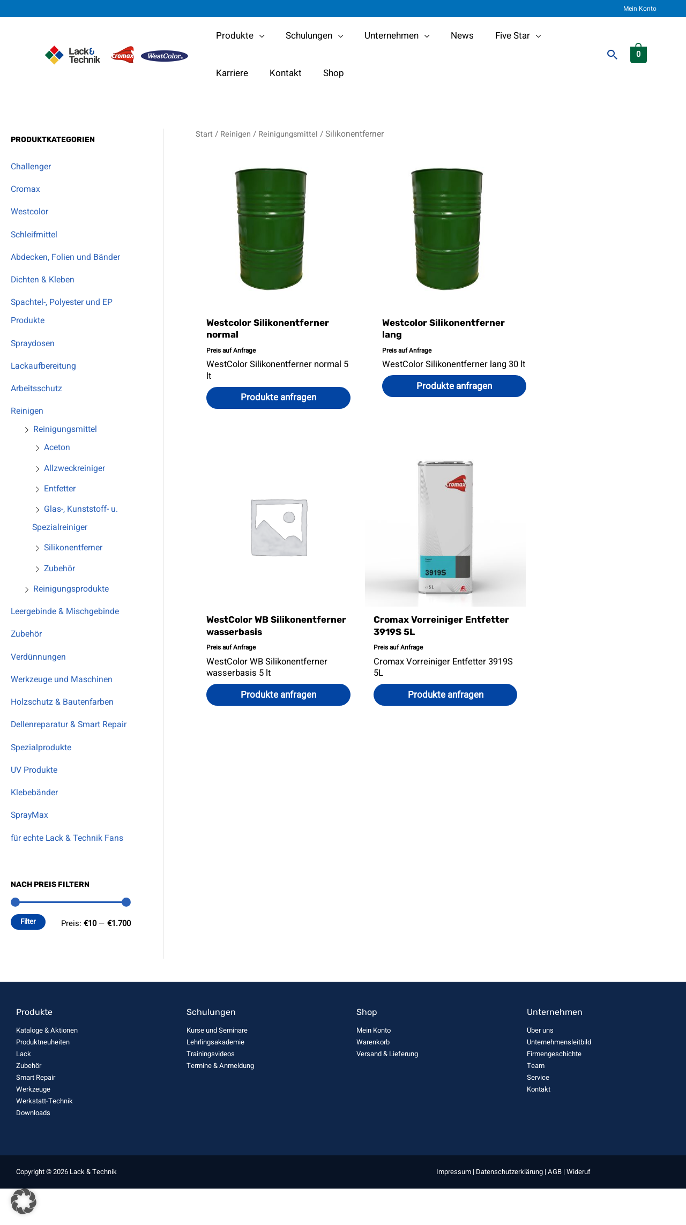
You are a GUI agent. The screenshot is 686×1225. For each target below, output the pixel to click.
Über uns (540, 1067)
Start (204, 134)
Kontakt (230, 73)
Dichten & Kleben (45, 279)
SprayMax (31, 833)
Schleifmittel (36, 234)
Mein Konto (644, 8)
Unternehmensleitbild (559, 1078)
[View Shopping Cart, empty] (638, 54)
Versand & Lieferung (387, 1090)
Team (536, 1102)
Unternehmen (383, 35)
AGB (555, 1208)
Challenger (32, 166)
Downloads (33, 1149)
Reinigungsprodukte (74, 588)
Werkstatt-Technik (44, 1137)
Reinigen (28, 410)
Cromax (26, 189)
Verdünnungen (40, 656)
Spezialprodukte (44, 765)
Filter (28, 958)
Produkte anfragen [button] (597, 410)
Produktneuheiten (43, 1078)
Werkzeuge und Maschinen (65, 679)
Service (538, 1114)
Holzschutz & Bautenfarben (66, 701)
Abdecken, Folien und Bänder (69, 257)
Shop (275, 73)
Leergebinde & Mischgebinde (70, 611)
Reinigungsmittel (67, 429)
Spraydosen (35, 343)
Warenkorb (373, 1078)
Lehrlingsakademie (215, 1078)
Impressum (453, 1208)
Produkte (233, 35)
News (451, 35)
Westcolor (32, 211)
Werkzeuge (33, 1126)
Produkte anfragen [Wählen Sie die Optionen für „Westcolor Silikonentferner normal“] (272, 399)
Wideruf (578, 1208)
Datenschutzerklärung (509, 1208)
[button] (613, 55)
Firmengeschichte (554, 1090)
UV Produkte (36, 788)
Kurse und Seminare (217, 1067)
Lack (23, 1090)
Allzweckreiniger (77, 468)
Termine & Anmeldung (220, 1102)
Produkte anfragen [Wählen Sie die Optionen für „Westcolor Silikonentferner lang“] (435, 399)
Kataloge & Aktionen (47, 1067)
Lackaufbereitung (46, 365)
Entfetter (62, 488)
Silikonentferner (76, 547)
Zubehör (61, 568)
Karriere (561, 35)
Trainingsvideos (211, 1090)
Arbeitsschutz (39, 388)
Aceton (58, 447)
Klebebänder (36, 810)
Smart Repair (35, 1114)
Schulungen (304, 35)
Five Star (498, 35)
